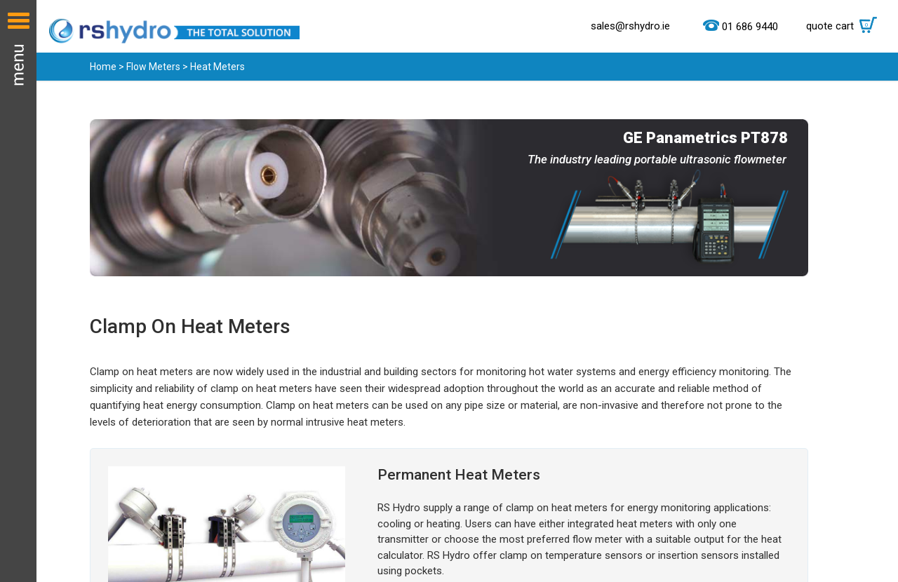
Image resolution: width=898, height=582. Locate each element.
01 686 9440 (750, 26)
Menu (18, 291)
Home (103, 66)
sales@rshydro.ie (630, 26)
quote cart (845, 25)
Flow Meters (153, 66)
